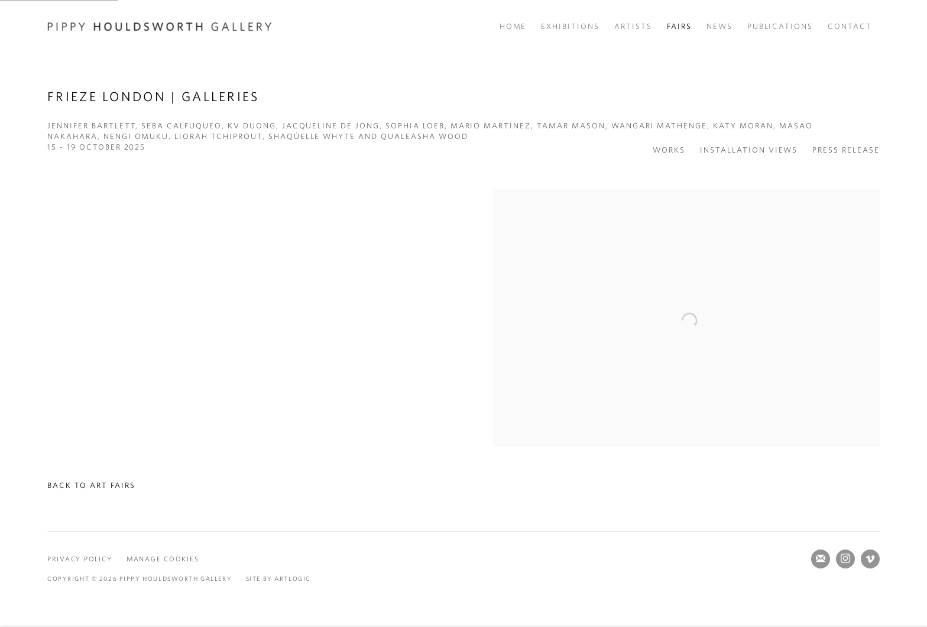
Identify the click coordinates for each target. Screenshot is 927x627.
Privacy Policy (79, 559)
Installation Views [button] (749, 150)
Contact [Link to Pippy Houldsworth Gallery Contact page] (850, 26)
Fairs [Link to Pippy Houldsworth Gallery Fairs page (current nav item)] (679, 26)
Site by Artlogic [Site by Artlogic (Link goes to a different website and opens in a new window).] (278, 578)
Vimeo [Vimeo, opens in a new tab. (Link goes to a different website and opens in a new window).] (870, 559)
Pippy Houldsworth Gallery (159, 26)
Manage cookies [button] (163, 559)
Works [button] (669, 150)
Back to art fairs (91, 485)
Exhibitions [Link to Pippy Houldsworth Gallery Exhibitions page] (570, 26)
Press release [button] (846, 150)
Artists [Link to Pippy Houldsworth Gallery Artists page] (633, 26)
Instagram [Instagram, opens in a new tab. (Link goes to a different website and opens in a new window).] (845, 559)
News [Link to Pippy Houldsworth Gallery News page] (719, 26)
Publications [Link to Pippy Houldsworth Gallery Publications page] (780, 26)
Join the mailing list (820, 559)
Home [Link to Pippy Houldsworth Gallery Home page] (513, 26)
